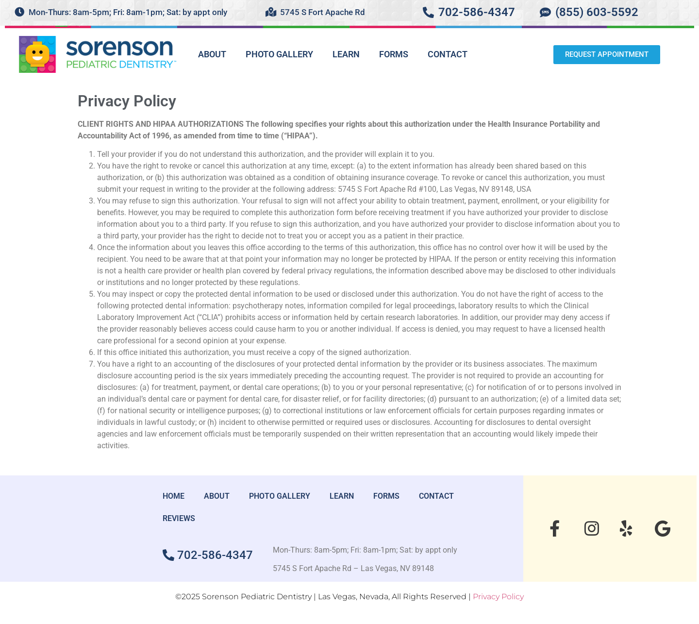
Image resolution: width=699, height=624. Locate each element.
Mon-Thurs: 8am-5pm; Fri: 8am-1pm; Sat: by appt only (128, 12)
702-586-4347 (476, 12)
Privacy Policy (498, 596)
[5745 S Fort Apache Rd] (271, 12)
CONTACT (447, 54)
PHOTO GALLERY (279, 54)
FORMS (393, 54)
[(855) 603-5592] (545, 12)
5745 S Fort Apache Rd (322, 12)
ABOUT (212, 54)
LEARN (346, 54)
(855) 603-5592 (596, 12)
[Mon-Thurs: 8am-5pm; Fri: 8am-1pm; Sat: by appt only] (19, 12)
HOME (173, 496)
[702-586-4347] (428, 12)
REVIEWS (179, 518)
